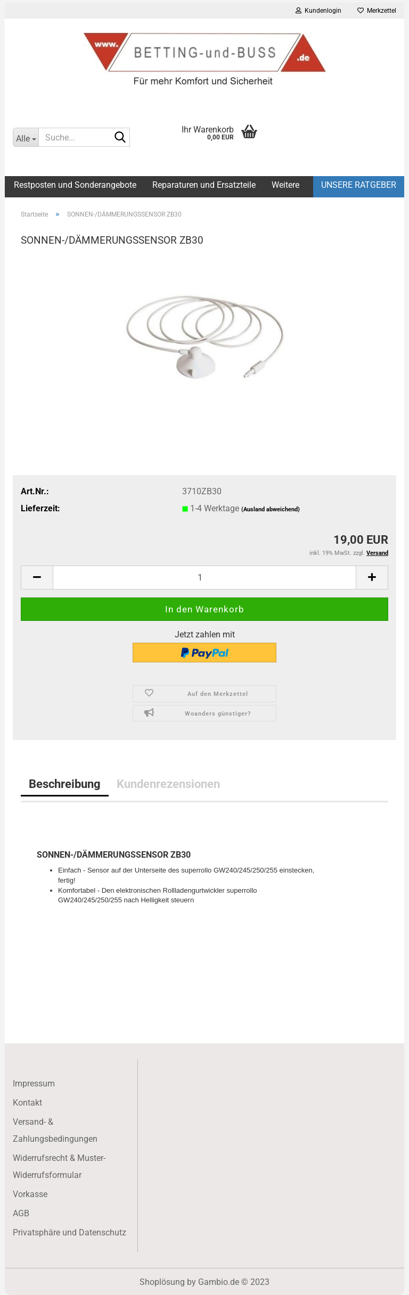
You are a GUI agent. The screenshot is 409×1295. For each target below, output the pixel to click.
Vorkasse (30, 1194)
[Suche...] (25, 137)
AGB (21, 1213)
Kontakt (27, 1103)
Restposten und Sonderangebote (75, 185)
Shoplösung (162, 1282)
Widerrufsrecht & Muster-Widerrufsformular (59, 1166)
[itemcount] (204, 578)
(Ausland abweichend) (270, 509)
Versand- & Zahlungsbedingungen (55, 1130)
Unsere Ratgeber (358, 185)
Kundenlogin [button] (318, 10)
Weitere (285, 185)
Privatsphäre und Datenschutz (69, 1232)
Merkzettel (376, 10)
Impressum (34, 1083)
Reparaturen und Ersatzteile (204, 185)
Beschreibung (65, 784)
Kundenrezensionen (168, 784)
